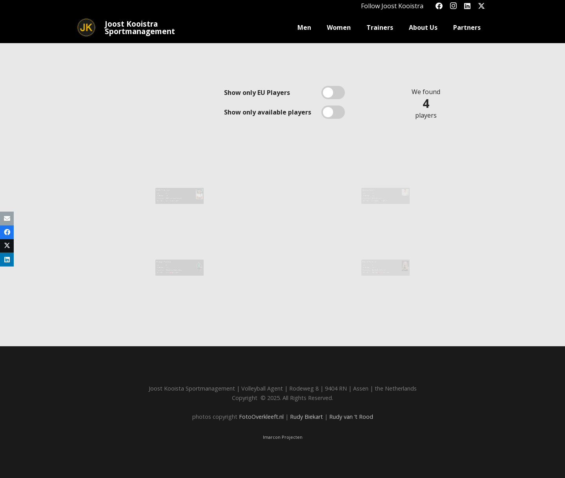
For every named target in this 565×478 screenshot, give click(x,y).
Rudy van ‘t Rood (351, 416)
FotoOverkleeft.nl (261, 416)
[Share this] (7, 232)
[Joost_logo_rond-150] (86, 27)
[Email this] (7, 218)
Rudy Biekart (306, 416)
